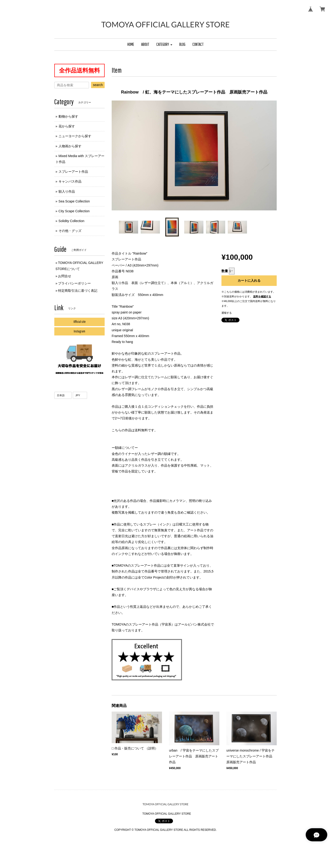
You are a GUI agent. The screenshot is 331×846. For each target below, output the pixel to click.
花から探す (67, 126)
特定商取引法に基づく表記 (77, 290)
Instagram (79, 331)
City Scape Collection (74, 211)
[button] (164, 44)
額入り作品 (67, 191)
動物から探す (68, 116)
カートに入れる (249, 280)
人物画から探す (70, 146)
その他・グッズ (70, 231)
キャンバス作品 (70, 181)
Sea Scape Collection (74, 201)
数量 (224, 271)
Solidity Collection (72, 221)
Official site (80, 322)
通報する (226, 312)
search (98, 85)
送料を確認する (262, 296)
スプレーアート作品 (73, 171)
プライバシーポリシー (74, 283)
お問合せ (64, 276)
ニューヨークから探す (75, 136)
